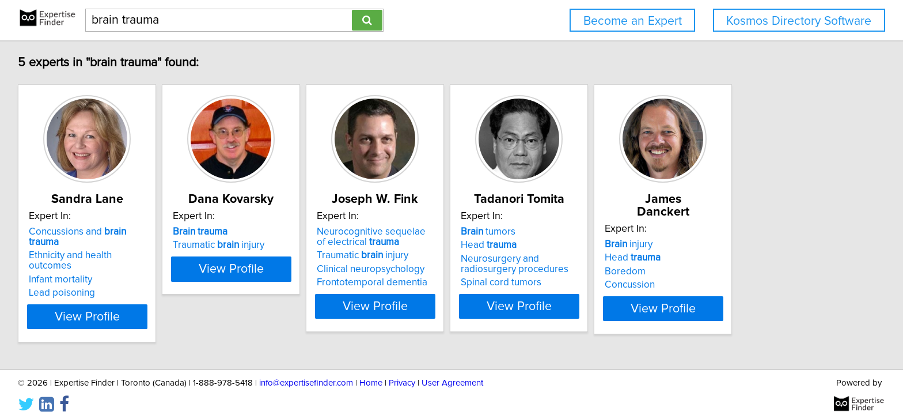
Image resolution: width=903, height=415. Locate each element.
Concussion (747, 272)
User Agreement (452, 373)
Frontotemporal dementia (431, 282)
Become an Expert (632, 21)
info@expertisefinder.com (306, 373)
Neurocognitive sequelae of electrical (436, 237)
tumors (576, 232)
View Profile (103, 306)
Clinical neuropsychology (430, 269)
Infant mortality (62, 259)
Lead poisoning (64, 272)
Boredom (742, 259)
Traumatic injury (249, 245)
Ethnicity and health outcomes (94, 245)
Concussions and (95, 232)
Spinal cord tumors (589, 282)
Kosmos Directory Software (798, 21)
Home (370, 373)
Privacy (402, 373)
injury (745, 232)
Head (577, 245)
